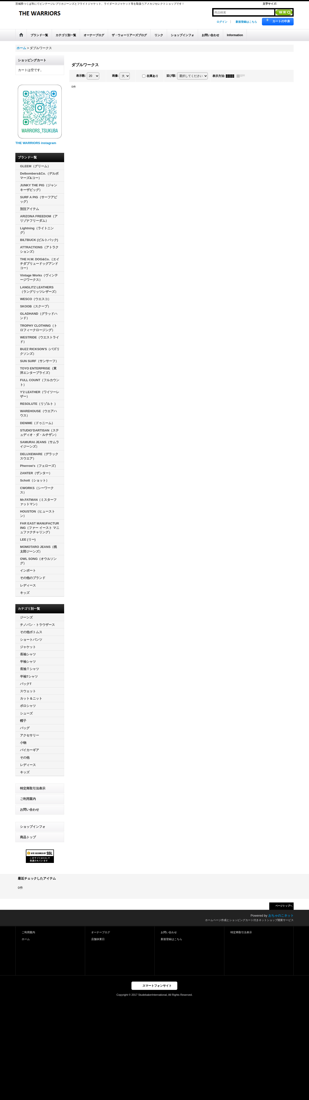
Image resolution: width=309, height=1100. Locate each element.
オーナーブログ (100, 932)
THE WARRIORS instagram (35, 143)
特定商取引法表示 (32, 788)
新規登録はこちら (246, 21)
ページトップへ (283, 905)
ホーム (26, 939)
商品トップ (28, 837)
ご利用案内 (28, 799)
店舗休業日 (98, 939)
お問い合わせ (29, 809)
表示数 (81, 75)
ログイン (222, 21)
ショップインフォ (32, 826)
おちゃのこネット (281, 915)
